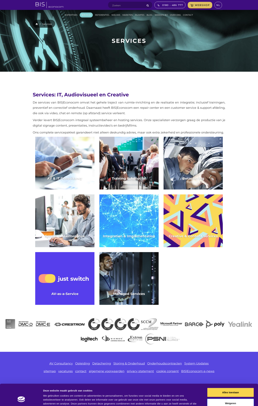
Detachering (193, 178)
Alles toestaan (230, 373)
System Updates (196, 363)
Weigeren (230, 384)
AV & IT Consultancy (64, 178)
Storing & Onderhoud (129, 363)
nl (218, 5)
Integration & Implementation (129, 236)
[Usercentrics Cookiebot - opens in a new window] (21, 399)
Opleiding (82, 363)
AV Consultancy (61, 363)
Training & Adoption (129, 178)
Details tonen (178, 399)
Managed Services (129, 294)
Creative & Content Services (193, 236)
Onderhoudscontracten (164, 363)
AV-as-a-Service (64, 294)
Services (47, 24)
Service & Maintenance (65, 236)
